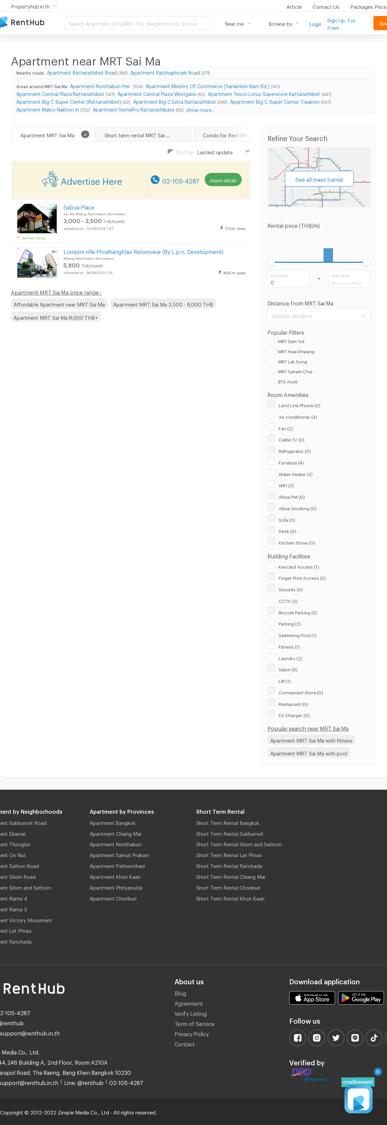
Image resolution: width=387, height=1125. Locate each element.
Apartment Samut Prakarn (119, 854)
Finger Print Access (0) (302, 577)
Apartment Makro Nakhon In (47, 109)
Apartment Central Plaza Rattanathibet (60, 93)
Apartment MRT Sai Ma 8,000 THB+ (56, 317)
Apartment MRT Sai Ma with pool (308, 752)
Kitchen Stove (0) (297, 542)
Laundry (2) (290, 657)
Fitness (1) (289, 646)
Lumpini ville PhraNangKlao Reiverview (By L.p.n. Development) (143, 251)
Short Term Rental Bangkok (227, 822)
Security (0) (291, 588)
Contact (184, 1043)
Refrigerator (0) (295, 450)
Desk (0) (287, 530)
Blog (180, 992)
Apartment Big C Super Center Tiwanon (274, 101)
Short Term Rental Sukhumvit (229, 833)
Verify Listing (190, 1012)
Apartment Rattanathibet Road (82, 72)
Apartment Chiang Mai (115, 833)
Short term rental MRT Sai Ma (139, 134)
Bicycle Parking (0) (298, 611)
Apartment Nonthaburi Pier (100, 85)
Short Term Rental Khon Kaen (230, 897)
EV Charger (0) (294, 714)
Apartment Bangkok (112, 822)
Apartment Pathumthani (117, 865)
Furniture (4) (291, 461)
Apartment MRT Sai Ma (47, 134)
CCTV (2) (288, 600)
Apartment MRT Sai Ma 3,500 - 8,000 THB (163, 303)
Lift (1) (285, 680)
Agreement (188, 1002)
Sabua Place (78, 206)
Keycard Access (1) (299, 566)
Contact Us (326, 6)
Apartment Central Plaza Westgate (156, 93)
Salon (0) (288, 668)
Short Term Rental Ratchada (229, 865)
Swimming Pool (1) (297, 634)
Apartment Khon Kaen (115, 876)
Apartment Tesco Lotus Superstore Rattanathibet (264, 93)
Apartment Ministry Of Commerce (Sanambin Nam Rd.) (207, 85)
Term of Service (194, 1023)
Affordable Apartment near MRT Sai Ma (59, 303)
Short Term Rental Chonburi (228, 887)
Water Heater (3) (296, 473)
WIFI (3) (286, 484)
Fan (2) (286, 427)
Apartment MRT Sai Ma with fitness (311, 739)
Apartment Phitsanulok (116, 887)
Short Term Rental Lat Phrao (229, 854)
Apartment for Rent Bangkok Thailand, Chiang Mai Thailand (32, 22)
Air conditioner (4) (298, 416)
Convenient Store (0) (301, 691)
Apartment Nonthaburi (115, 843)
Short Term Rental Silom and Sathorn (239, 843)
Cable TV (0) (292, 438)
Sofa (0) (287, 519)
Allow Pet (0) (292, 496)
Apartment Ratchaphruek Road (165, 72)
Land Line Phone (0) (299, 404)
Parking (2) (290, 623)
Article (294, 6)
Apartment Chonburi (113, 897)
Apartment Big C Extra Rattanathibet (174, 101)
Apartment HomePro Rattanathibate (133, 109)
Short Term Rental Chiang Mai (230, 876)
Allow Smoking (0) (298, 507)
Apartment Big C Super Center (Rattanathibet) (68, 101)
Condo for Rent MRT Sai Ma (235, 134)
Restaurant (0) (293, 703)
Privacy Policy (191, 1033)
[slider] (271, 262)
